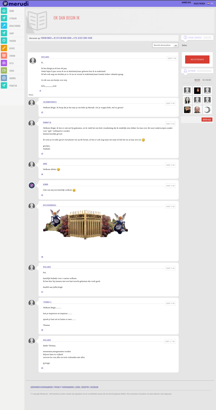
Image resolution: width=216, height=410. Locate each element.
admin (45, 184)
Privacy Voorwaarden (64, 387)
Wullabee (45, 57)
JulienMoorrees (50, 102)
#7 (42, 292)
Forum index (46, 37)
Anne (45, 163)
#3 (42, 153)
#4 (42, 174)
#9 (42, 368)
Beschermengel (49, 205)
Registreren (199, 3)
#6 (42, 257)
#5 (42, 195)
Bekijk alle (207, 119)
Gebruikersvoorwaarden (42, 387)
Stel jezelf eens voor (82, 37)
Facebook (94, 387)
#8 (42, 330)
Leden (77, 387)
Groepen (85, 387)
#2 (42, 112)
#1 (40, 91)
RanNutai (47, 122)
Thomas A (47, 302)
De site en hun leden (62, 37)
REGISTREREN (197, 59)
